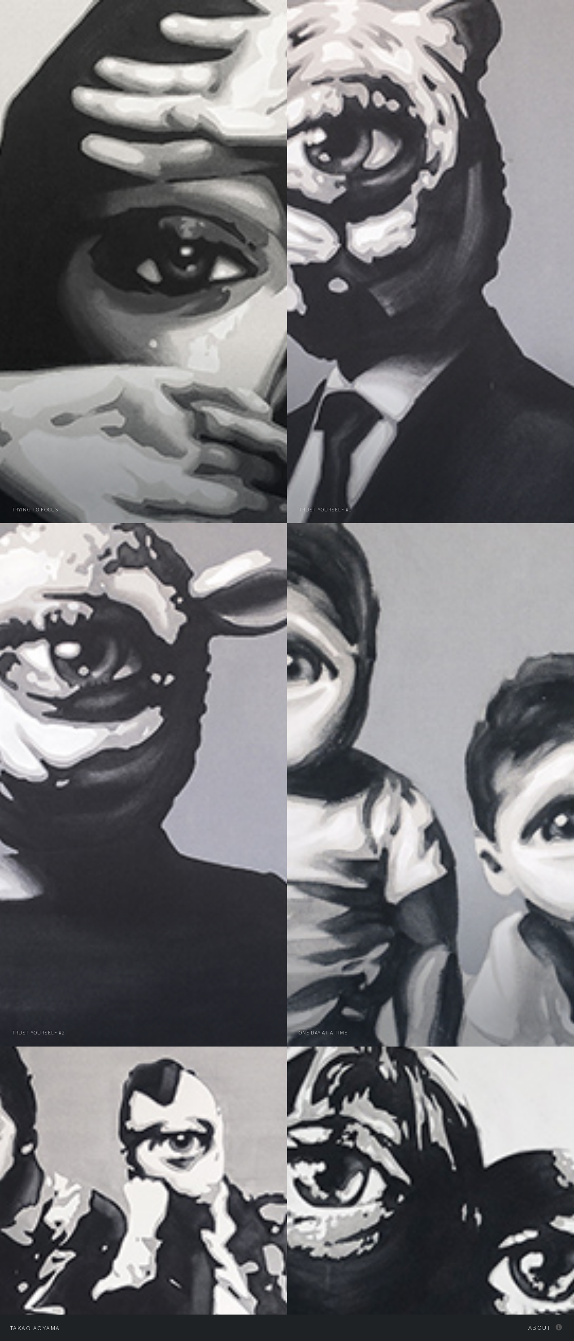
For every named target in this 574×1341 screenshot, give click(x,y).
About (539, 1328)
